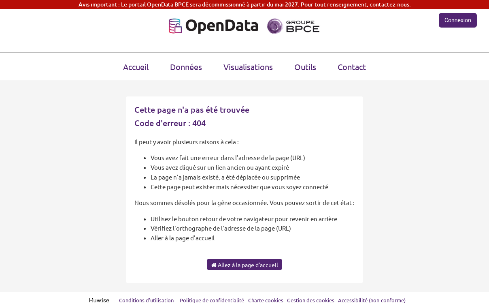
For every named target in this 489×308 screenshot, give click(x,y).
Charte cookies (265, 300)
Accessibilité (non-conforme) (372, 300)
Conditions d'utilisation (147, 300)
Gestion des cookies (310, 300)
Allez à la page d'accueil (244, 264)
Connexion (457, 20)
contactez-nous (389, 4)
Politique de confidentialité (212, 300)
